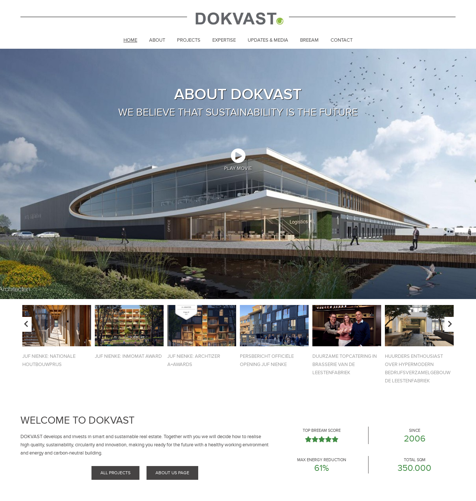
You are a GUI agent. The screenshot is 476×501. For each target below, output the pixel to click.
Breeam (309, 40)
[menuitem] (130, 40)
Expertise (224, 40)
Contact (342, 40)
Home (130, 40)
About (157, 40)
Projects (188, 40)
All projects (115, 472)
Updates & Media (268, 40)
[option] (238, 174)
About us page (172, 472)
